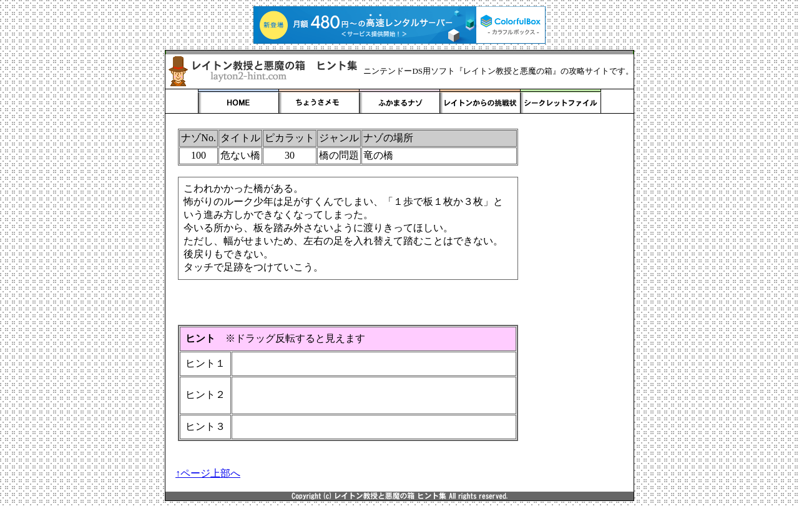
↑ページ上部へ (207, 473)
